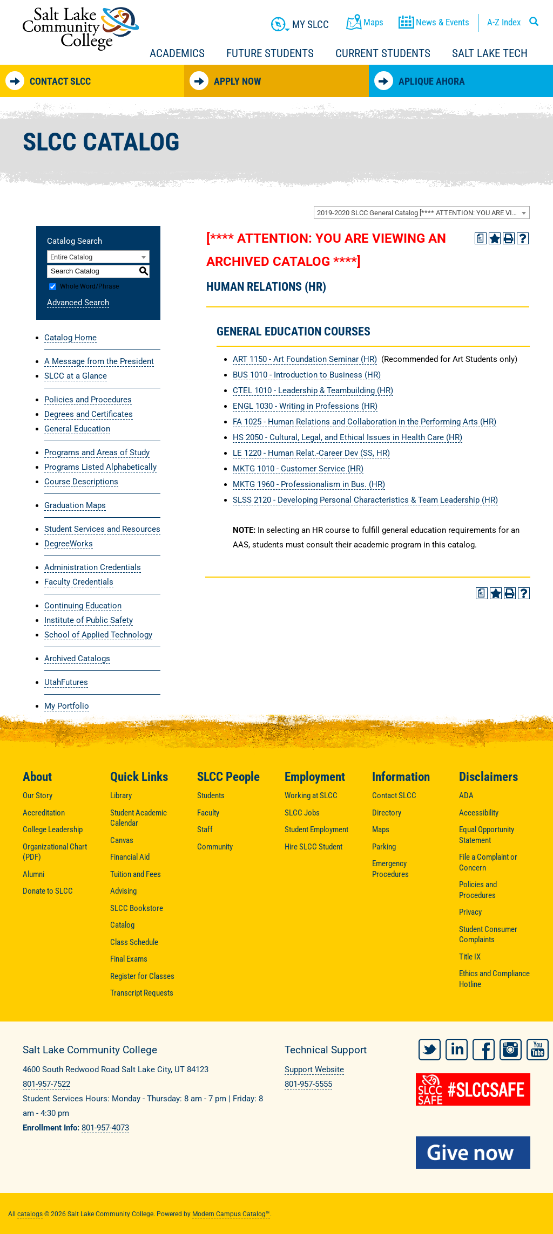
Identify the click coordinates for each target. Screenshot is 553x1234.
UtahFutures (66, 682)
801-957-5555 (308, 1084)
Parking (384, 847)
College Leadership (53, 829)
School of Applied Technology (98, 635)
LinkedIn (457, 1048)
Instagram (511, 1048)
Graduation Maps (75, 505)
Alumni (33, 874)
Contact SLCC (48, 80)
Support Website (314, 1069)
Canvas (121, 840)
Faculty (208, 813)
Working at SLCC (311, 795)
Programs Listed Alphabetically (100, 467)
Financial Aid (130, 857)
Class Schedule (134, 942)
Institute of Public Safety (88, 620)
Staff (205, 829)
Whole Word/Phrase (89, 286)
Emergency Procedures (390, 869)
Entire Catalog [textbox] (71, 257)
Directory (386, 813)
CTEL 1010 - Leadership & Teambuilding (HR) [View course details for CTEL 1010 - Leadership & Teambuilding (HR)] (313, 390)
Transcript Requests (141, 993)
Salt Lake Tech (490, 53)
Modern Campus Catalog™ (231, 1213)
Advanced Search (78, 302)
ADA (466, 795)
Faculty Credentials (78, 582)
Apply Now (225, 80)
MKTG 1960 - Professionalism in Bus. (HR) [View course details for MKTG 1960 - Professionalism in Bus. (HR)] (309, 484)
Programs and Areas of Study (97, 452)
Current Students (382, 53)
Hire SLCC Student (313, 847)
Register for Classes (142, 976)
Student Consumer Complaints (488, 934)
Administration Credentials (92, 567)
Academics (177, 53)
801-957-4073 (105, 1128)
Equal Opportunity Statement (486, 835)
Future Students (270, 53)
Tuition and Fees (135, 874)
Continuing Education (83, 606)
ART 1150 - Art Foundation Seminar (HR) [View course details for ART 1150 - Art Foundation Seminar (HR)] (305, 359)
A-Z (504, 22)
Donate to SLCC (48, 891)
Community (215, 847)
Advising (123, 891)
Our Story (37, 795)
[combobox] (422, 212)
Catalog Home (70, 337)
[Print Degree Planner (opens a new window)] (481, 238)
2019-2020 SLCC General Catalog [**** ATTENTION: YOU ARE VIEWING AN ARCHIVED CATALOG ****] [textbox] (423, 213)
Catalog (122, 925)
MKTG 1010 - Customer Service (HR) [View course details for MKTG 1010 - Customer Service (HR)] (298, 469)
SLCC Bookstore (136, 908)
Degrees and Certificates (88, 414)
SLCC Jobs (302, 813)
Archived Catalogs (77, 658)
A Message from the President (99, 361)
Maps (380, 829)
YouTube (538, 1048)
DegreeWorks (68, 544)
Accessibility (478, 813)
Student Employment (316, 829)
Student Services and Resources (102, 529)
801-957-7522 (46, 1084)
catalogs (30, 1213)
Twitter (430, 1048)
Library (121, 795)
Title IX (470, 957)
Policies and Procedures (88, 400)
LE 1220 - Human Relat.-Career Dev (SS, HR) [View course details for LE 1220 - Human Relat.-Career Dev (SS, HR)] (311, 453)
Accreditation (44, 813)
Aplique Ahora (419, 80)
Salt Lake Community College (81, 29)
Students (211, 795)
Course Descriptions (81, 481)
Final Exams (128, 959)
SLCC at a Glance (75, 376)
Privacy (470, 912)
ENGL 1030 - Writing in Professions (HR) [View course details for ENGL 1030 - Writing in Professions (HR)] (305, 406)
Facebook (484, 1048)
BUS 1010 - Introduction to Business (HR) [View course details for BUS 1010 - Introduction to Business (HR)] (307, 375)
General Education (77, 429)
